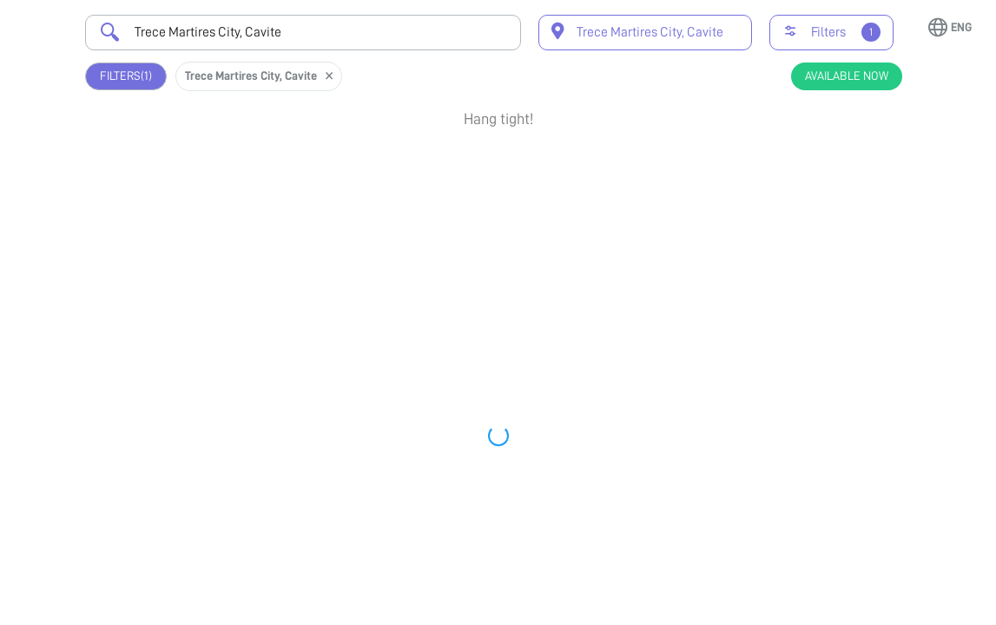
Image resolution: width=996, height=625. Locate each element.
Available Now (846, 75)
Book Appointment (821, 180)
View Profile (822, 235)
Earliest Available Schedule (518, 161)
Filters (126, 76)
